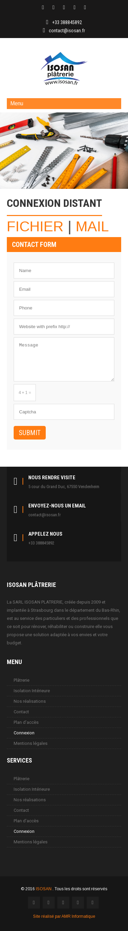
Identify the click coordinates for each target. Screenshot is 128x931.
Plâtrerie (21, 680)
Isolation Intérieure (32, 690)
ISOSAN (44, 889)
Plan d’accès (26, 722)
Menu (16, 103)
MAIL (92, 226)
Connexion (24, 732)
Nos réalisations (30, 701)
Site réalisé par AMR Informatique (64, 916)
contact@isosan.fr (67, 30)
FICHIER (35, 226)
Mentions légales (30, 743)
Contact (21, 711)
